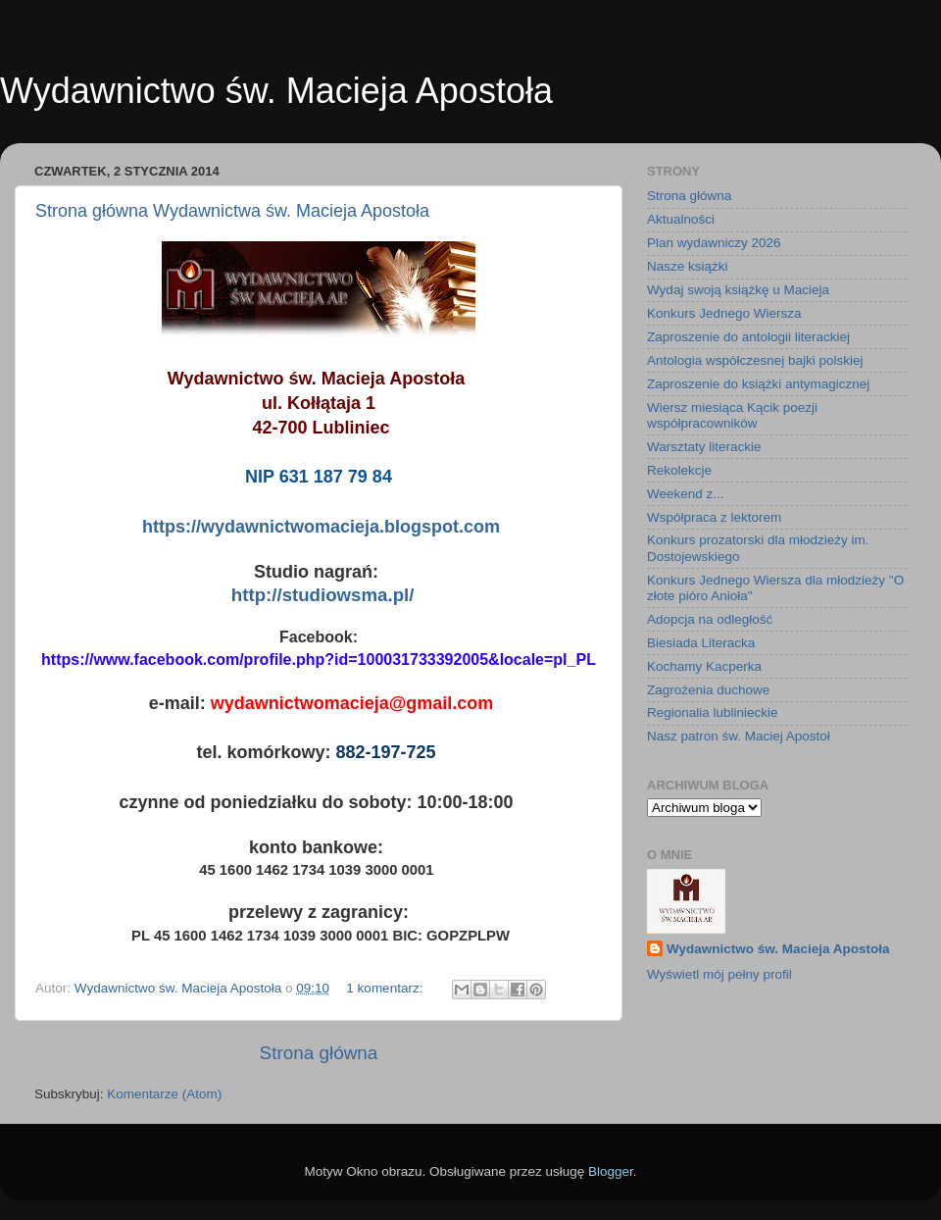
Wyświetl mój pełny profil (719, 974)
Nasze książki (687, 266)
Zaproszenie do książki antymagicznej (758, 384)
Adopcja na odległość (709, 619)
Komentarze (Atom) (164, 1094)
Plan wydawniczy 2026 (714, 242)
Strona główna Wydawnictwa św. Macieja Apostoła (232, 211)
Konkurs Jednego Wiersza (724, 313)
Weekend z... (685, 493)
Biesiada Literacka (701, 642)
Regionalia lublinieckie (712, 712)
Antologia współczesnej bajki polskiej (755, 360)
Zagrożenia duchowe (708, 690)
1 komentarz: (386, 988)
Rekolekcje (679, 470)
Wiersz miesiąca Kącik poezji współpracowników (732, 415)
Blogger (610, 1171)
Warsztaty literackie (704, 446)
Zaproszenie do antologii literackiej (748, 337)
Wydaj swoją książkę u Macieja (738, 289)
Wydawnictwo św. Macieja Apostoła (778, 948)
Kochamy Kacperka (704, 666)
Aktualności (681, 219)
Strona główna (319, 1052)
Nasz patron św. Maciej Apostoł (738, 736)
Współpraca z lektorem (714, 517)
